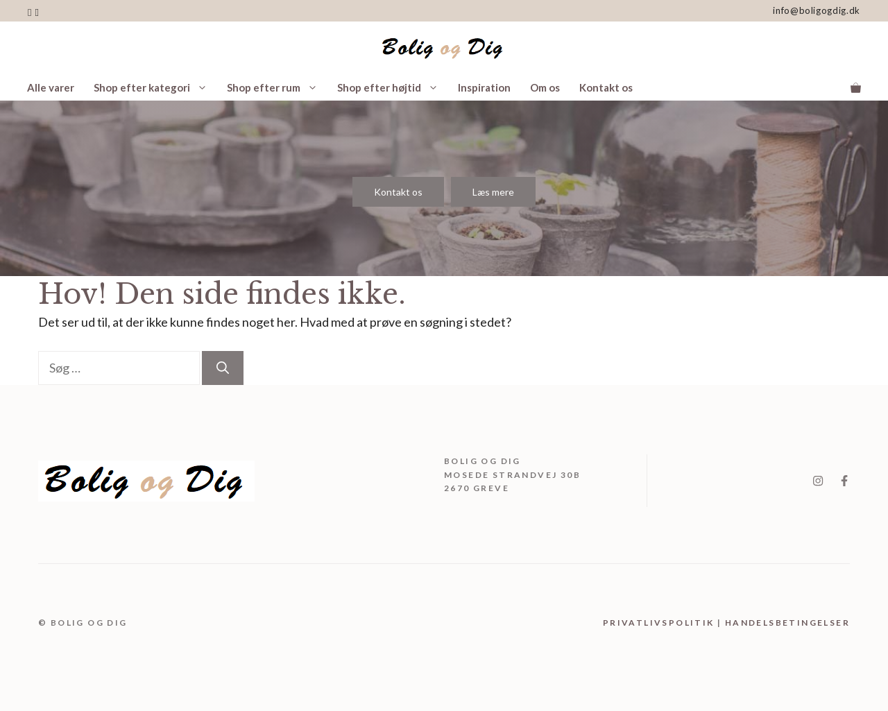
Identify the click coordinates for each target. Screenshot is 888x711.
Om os (545, 87)
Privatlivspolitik (659, 622)
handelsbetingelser (787, 622)
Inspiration (484, 87)
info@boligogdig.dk (816, 10)
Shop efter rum (277, 87)
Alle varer (50, 87)
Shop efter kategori (155, 87)
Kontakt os (606, 87)
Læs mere (493, 192)
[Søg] (223, 368)
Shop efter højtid (392, 87)
